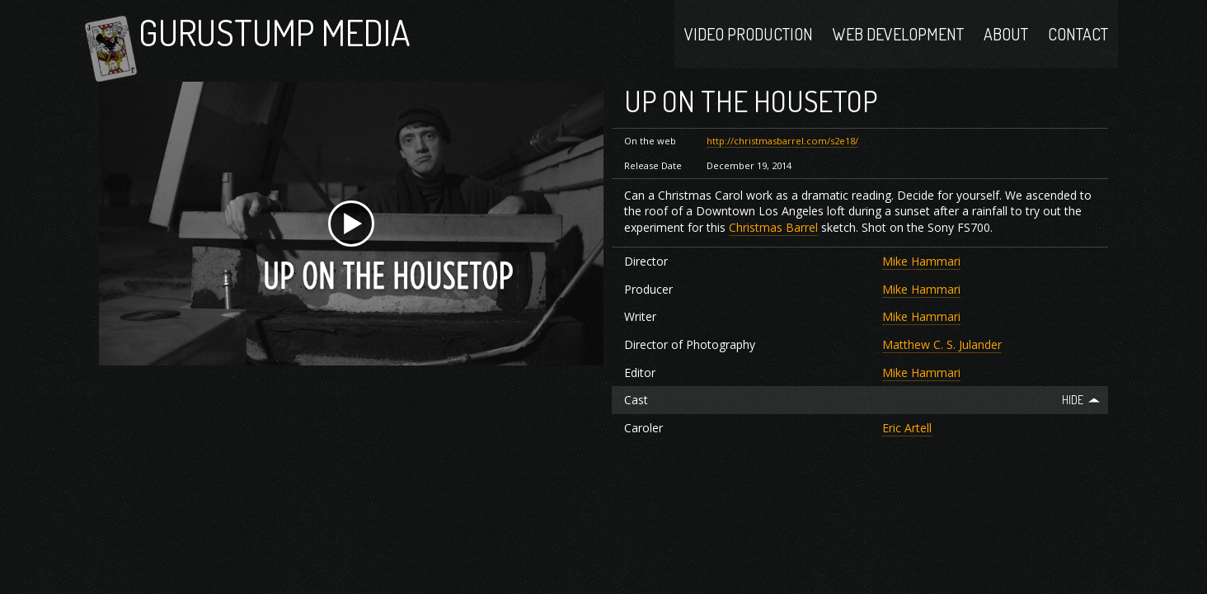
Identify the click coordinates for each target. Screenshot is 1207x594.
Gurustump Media (308, 43)
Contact (1078, 43)
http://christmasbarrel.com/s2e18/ (782, 163)
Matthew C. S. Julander (942, 367)
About (1006, 43)
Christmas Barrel (773, 249)
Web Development (898, 43)
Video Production (748, 43)
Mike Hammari (921, 283)
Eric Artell (907, 449)
